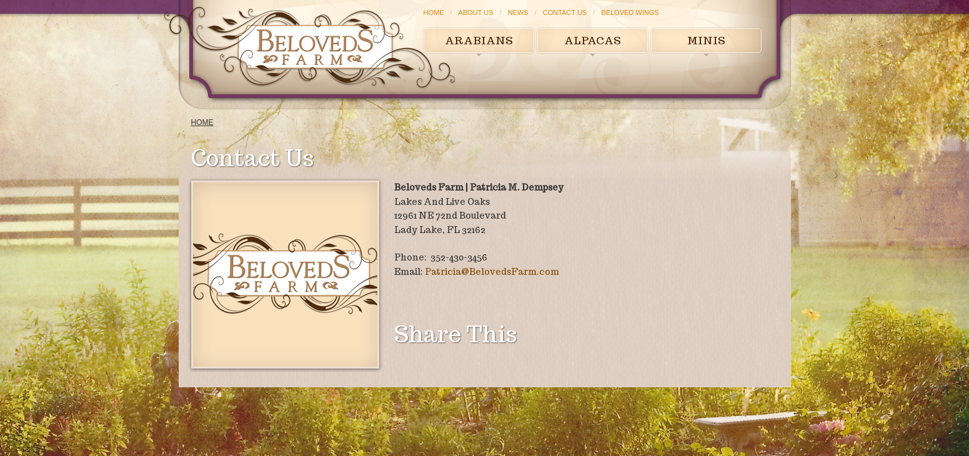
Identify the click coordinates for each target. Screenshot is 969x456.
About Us (476, 12)
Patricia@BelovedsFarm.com (492, 271)
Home (434, 12)
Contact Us (565, 12)
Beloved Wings (629, 12)
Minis (706, 40)
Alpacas (592, 40)
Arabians (479, 40)
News (518, 12)
